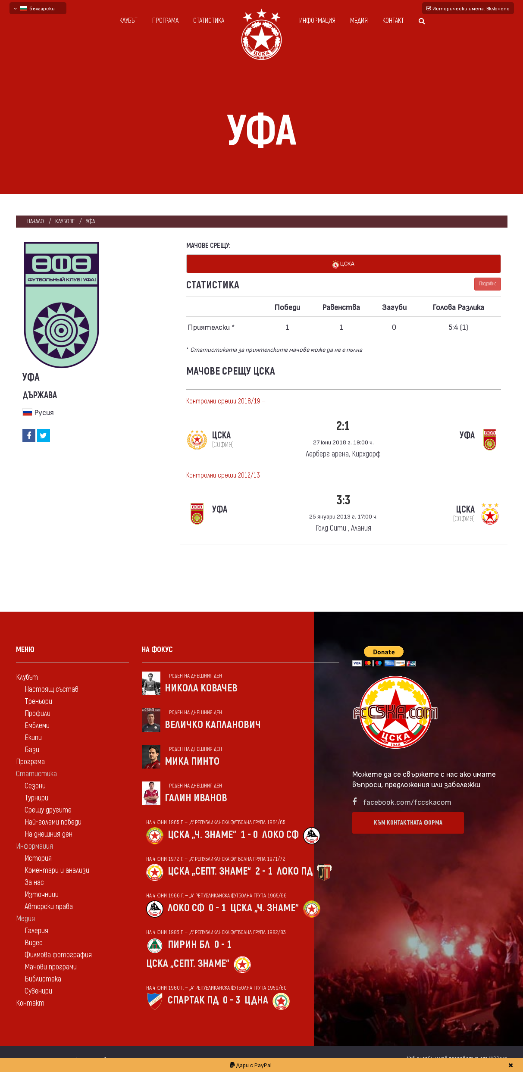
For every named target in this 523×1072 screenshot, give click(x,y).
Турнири (36, 798)
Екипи (33, 738)
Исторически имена (468, 8)
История (38, 858)
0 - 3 (231, 1000)
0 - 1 (217, 908)
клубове (65, 221)
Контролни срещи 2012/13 (223, 475)
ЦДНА (256, 1000)
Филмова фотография (58, 955)
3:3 (343, 500)
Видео (34, 943)
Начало (35, 221)
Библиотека (43, 979)
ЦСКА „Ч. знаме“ (202, 834)
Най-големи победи (53, 822)
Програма (165, 20)
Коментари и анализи (57, 870)
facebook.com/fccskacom (407, 801)
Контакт (393, 20)
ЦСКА (343, 264)
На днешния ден (48, 834)
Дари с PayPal (251, 1065)
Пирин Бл (189, 944)
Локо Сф (280, 834)
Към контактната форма (408, 822)
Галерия (36, 931)
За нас (34, 883)
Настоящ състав (51, 689)
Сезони (35, 786)
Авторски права (49, 907)
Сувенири (38, 991)
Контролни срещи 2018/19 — (226, 401)
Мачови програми (51, 967)
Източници (42, 895)
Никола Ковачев (201, 688)
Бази (32, 750)
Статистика (208, 20)
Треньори (38, 701)
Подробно (487, 284)
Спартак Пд (193, 1000)
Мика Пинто (192, 761)
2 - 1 (263, 871)
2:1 (343, 426)
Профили (37, 714)
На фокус (157, 650)
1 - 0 (249, 834)
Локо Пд (295, 871)
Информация (317, 20)
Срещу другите (48, 810)
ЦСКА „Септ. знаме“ (209, 871)
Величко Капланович (213, 725)
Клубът (128, 20)
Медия (359, 20)
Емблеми (37, 726)
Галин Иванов (196, 798)
